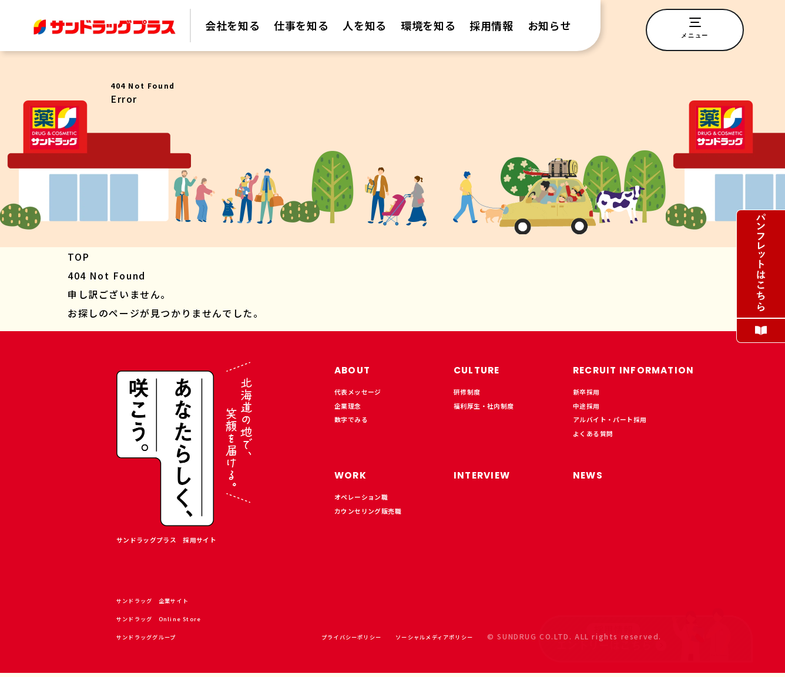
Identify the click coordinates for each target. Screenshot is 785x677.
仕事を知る (301, 25)
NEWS (592, 480)
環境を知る (428, 25)
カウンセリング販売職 (376, 522)
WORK (354, 480)
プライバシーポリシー (315, 640)
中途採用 (590, 411)
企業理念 (351, 411)
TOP (79, 257)
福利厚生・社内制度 (492, 411)
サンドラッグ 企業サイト (169, 604)
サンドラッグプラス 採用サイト (179, 542)
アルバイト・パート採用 (619, 429)
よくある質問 (598, 447)
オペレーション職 (368, 505)
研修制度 (471, 394)
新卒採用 (590, 394)
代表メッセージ (364, 394)
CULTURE (483, 369)
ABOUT (357, 369)
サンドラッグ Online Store (176, 622)
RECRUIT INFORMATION (650, 369)
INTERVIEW (490, 480)
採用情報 (491, 25)
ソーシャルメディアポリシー (421, 640)
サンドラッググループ (161, 640)
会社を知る (232, 25)
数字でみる (355, 429)
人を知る (365, 25)
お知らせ (550, 25)
